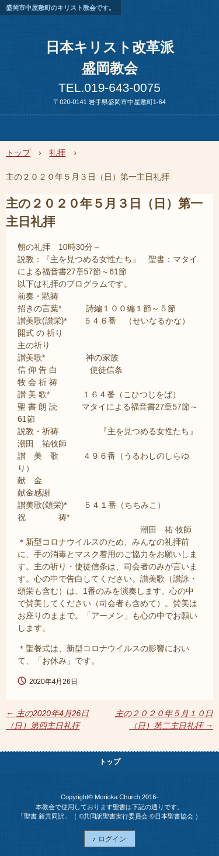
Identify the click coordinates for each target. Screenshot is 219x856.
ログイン (112, 839)
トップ (109, 762)
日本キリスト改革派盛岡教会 (110, 57)
